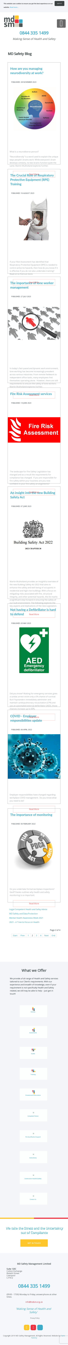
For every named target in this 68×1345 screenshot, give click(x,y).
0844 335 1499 (34, 32)
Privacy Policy (34, 1318)
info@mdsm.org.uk (34, 1302)
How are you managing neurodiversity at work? (26, 71)
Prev (22, 935)
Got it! (59, 3)
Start (15, 935)
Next (46, 935)
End (53, 935)
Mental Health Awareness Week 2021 (26, 918)
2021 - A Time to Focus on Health (24, 922)
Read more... (14, 7)
